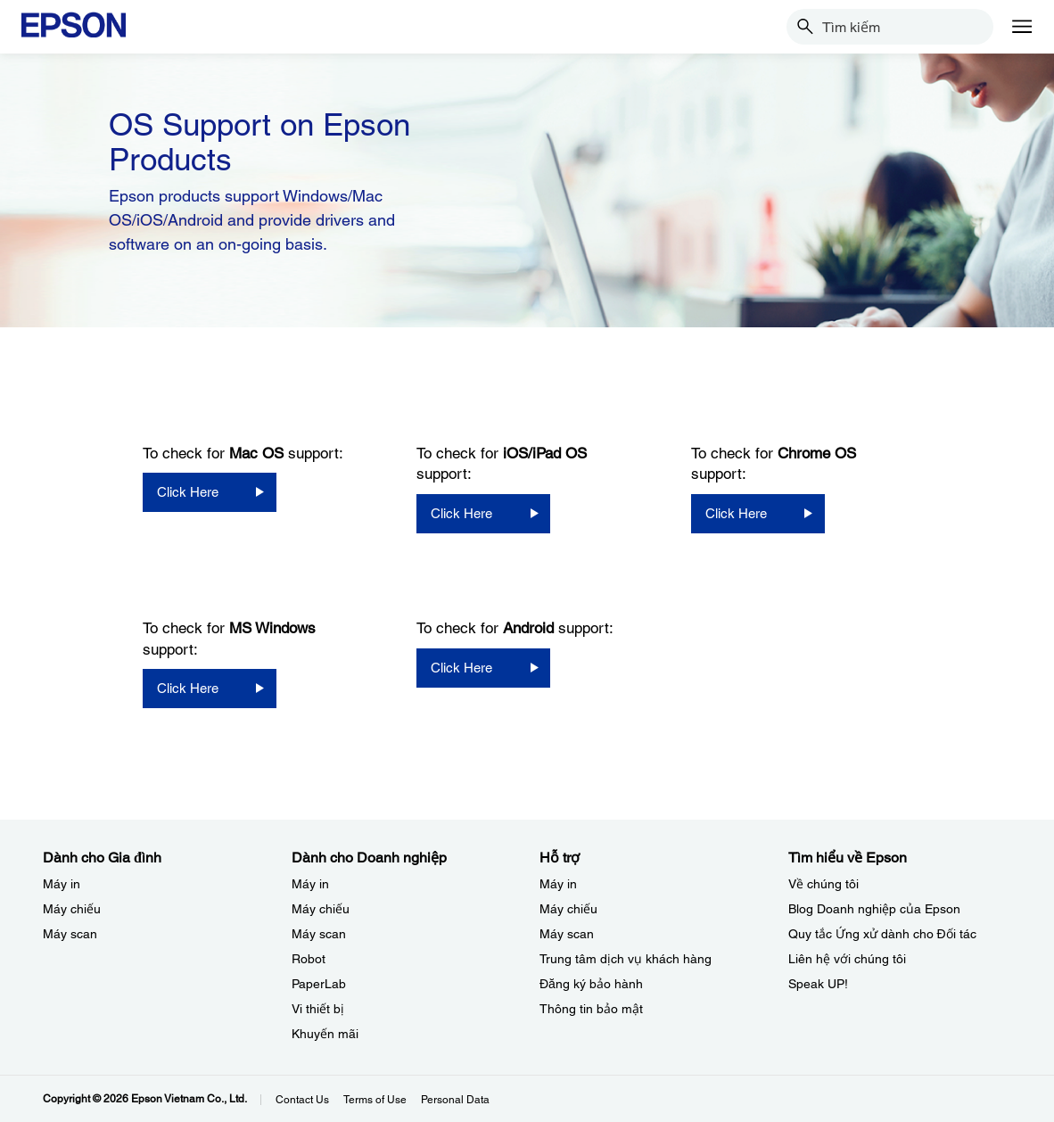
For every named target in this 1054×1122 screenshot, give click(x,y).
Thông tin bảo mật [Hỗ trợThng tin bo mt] (591, 1009)
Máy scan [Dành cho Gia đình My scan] (70, 934)
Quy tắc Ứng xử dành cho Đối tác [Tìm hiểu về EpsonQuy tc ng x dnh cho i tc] (882, 934)
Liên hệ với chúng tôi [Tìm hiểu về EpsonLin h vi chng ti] (847, 959)
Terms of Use (375, 1099)
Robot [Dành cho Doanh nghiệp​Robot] (308, 959)
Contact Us (302, 1099)
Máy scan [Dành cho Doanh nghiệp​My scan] (319, 934)
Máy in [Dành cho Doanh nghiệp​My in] (310, 884)
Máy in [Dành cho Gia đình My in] (61, 884)
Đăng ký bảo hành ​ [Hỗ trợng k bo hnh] (592, 984)
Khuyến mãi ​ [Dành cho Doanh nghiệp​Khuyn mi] (327, 1034)
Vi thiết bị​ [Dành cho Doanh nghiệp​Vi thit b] (318, 1009)
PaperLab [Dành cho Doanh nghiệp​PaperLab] (319, 984)
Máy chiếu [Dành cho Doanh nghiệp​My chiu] (321, 909)
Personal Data (455, 1099)
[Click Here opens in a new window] (209, 492)
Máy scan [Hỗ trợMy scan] (566, 934)
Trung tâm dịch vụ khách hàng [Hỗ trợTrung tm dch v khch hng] (625, 959)
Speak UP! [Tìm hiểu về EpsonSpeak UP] (818, 984)
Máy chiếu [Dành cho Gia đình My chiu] (72, 909)
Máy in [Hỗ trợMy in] (558, 884)
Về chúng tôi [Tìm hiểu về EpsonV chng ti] (823, 884)
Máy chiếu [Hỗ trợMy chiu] (568, 909)
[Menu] (1022, 26)
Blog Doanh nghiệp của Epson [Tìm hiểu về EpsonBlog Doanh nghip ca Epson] (874, 909)
